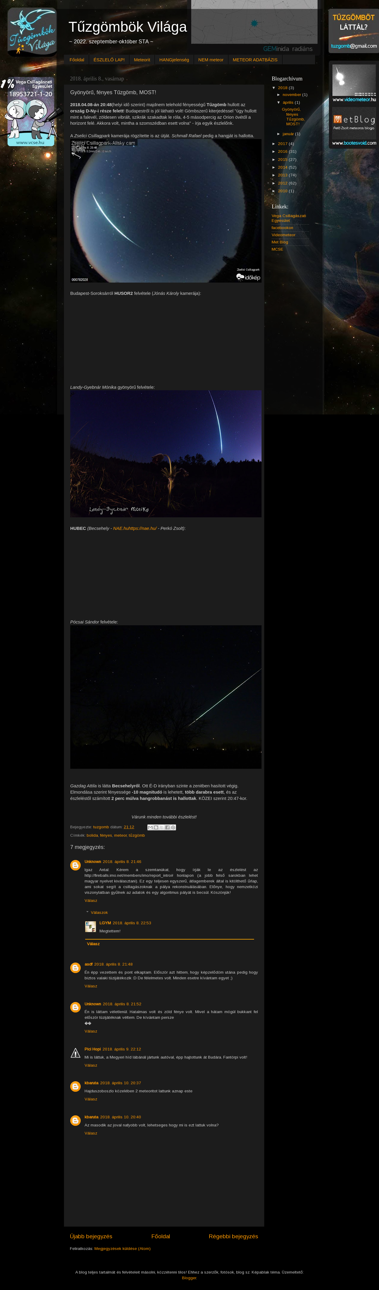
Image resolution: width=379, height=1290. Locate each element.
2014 (283, 167)
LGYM (105, 923)
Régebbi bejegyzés (233, 1236)
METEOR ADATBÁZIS (255, 59)
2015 (283, 159)
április (289, 102)
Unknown (93, 861)
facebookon (282, 227)
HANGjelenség (174, 59)
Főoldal (77, 59)
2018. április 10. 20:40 (120, 1117)
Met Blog (280, 242)
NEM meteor (211, 59)
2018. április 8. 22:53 (132, 923)
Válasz (91, 900)
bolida (92, 835)
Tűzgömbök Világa (127, 27)
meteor (120, 835)
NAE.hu (121, 528)
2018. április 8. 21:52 (122, 1004)
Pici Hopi (93, 1049)
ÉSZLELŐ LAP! (109, 59)
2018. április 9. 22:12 (122, 1049)
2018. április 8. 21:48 (113, 964)
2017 (283, 143)
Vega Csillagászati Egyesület (289, 218)
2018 (283, 88)
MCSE (277, 249)
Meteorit (142, 59)
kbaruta (91, 1083)
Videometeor (283, 235)
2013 (283, 175)
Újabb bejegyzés (91, 1236)
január (289, 134)
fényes (106, 835)
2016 (283, 151)
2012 (283, 183)
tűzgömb (137, 835)
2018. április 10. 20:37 (120, 1083)
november (292, 94)
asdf (88, 964)
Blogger (189, 1278)
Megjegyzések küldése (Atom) (122, 1248)
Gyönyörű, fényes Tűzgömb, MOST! (293, 116)
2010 (283, 191)
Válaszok (99, 912)
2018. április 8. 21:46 (122, 861)
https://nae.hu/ (143, 528)
